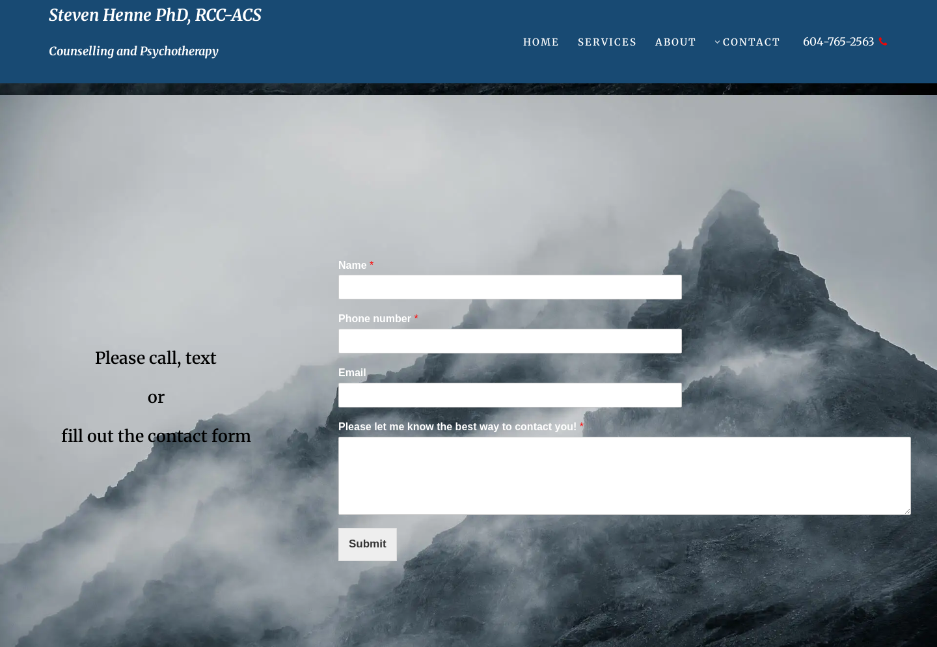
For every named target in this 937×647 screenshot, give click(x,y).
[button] (717, 42)
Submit (368, 544)
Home (541, 42)
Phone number (378, 318)
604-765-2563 (839, 41)
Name (355, 265)
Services (607, 42)
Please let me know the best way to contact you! (461, 426)
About (676, 42)
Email (352, 372)
